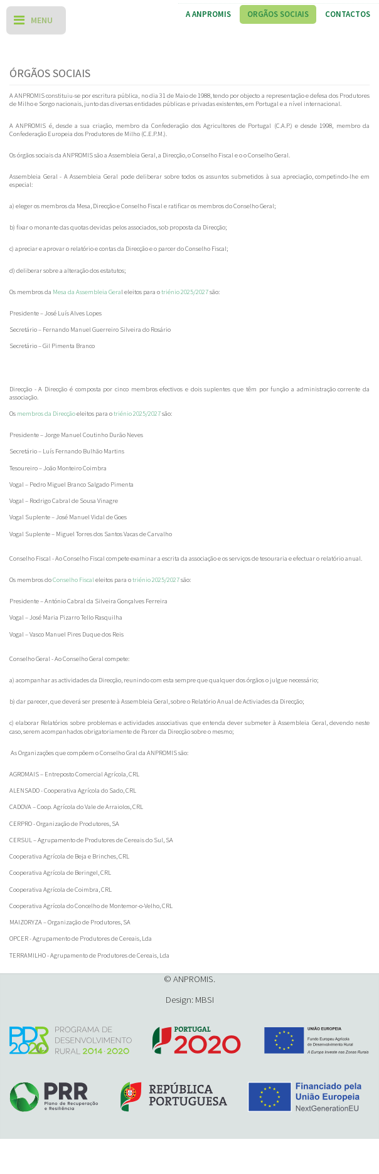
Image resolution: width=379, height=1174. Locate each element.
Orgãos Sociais (278, 14)
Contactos (347, 14)
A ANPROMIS (208, 14)
